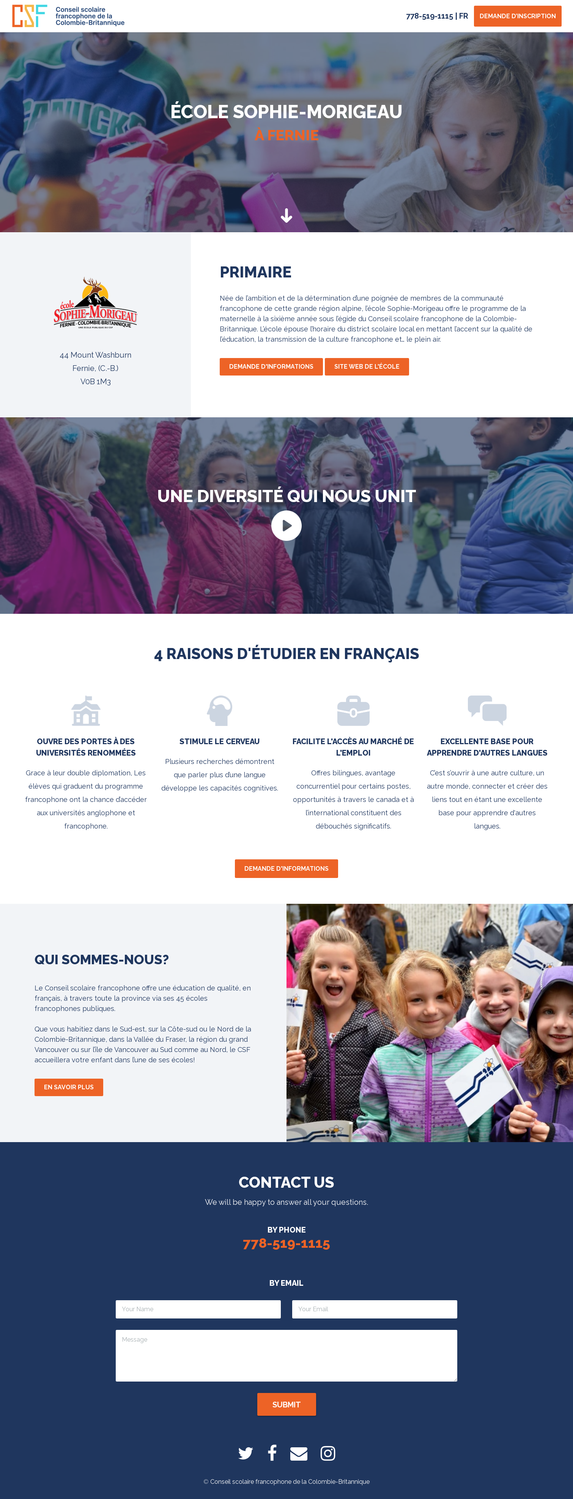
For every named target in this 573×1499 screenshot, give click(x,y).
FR (463, 16)
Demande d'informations (271, 366)
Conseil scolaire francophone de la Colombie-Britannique (290, 1481)
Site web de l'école (367, 366)
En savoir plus (69, 1087)
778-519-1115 (429, 16)
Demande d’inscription (518, 16)
